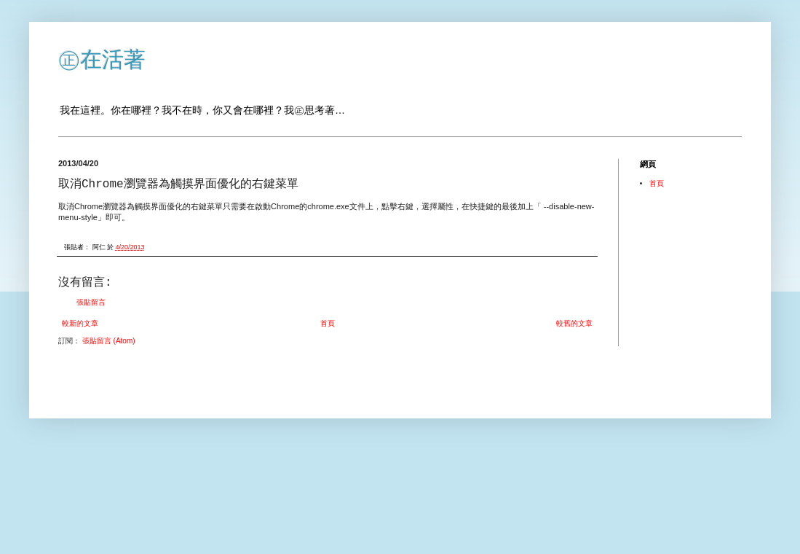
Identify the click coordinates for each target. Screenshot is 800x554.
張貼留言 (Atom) (108, 341)
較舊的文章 (574, 323)
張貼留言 (91, 302)
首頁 (327, 323)
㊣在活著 (102, 59)
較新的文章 (80, 323)
